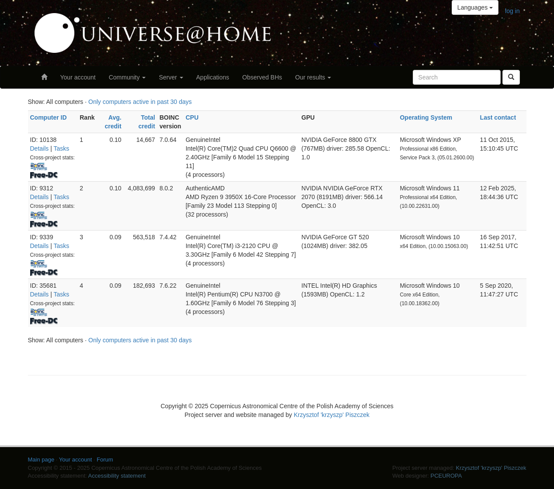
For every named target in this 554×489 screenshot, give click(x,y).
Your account (78, 77)
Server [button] (171, 77)
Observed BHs (262, 77)
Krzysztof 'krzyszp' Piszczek (331, 414)
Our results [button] (313, 77)
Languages (475, 7)
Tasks (61, 148)
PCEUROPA (446, 475)
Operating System (426, 117)
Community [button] (127, 77)
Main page (41, 459)
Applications (213, 77)
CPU (192, 117)
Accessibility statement (117, 475)
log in (512, 10)
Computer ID (48, 117)
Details (39, 148)
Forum (105, 459)
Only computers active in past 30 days (140, 101)
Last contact (498, 117)
